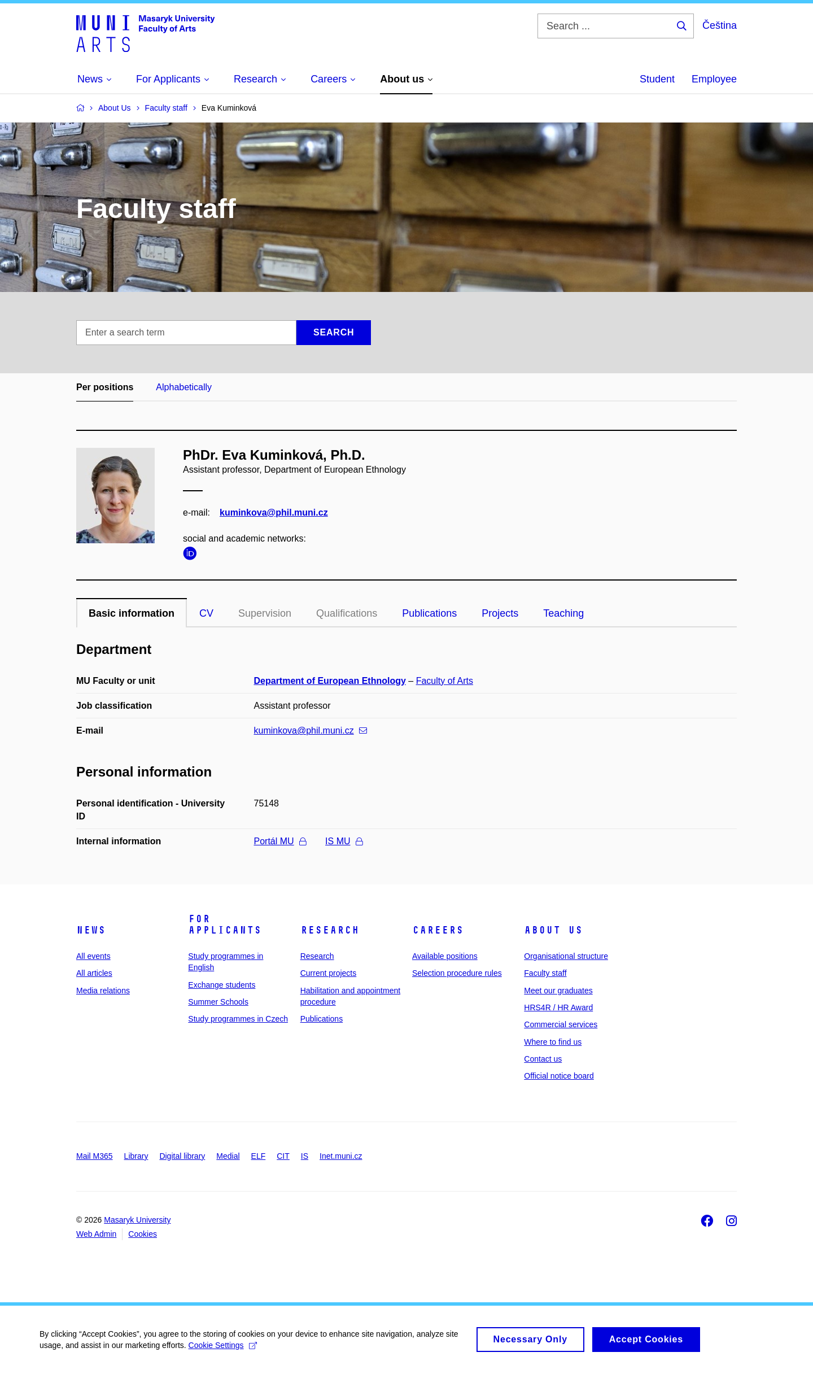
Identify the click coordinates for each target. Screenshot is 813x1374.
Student (657, 79)
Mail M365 (94, 1156)
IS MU (343, 841)
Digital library (182, 1156)
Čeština (719, 25)
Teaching (563, 613)
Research (329, 930)
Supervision (264, 613)
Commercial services (560, 1024)
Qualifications (346, 613)
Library (136, 1156)
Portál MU (280, 841)
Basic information (131, 613)
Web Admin (96, 1233)
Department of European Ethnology (330, 681)
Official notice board (558, 1075)
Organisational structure (566, 956)
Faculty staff (545, 973)
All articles (94, 973)
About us (553, 930)
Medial (227, 1156)
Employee (714, 79)
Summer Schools (218, 1001)
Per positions (104, 387)
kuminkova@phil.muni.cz (274, 512)
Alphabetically (184, 387)
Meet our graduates (558, 990)
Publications (429, 613)
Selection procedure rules (457, 973)
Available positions (445, 956)
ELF (258, 1156)
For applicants (224, 924)
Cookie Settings (223, 1351)
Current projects (328, 973)
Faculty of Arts (444, 681)
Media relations (103, 990)
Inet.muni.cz (341, 1156)
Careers (438, 930)
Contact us (543, 1058)
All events (93, 956)
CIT (283, 1156)
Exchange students (221, 984)
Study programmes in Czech (238, 1018)
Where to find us (553, 1041)
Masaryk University (137, 1219)
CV (206, 613)
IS (304, 1156)
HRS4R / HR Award (558, 1007)
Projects (500, 613)
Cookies (142, 1233)
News (91, 930)
